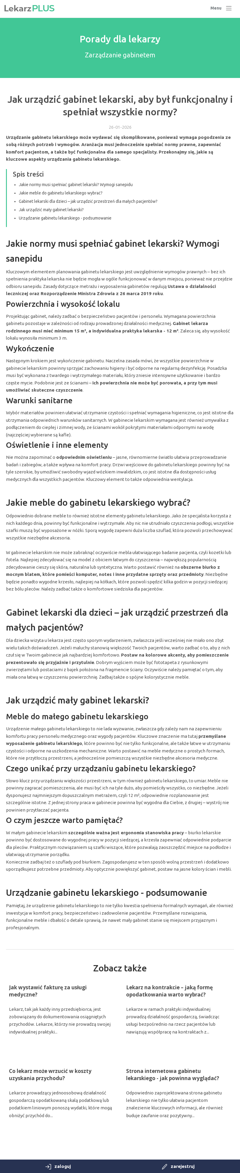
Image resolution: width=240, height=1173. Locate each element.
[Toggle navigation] (221, 8)
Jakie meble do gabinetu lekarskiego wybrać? (61, 193)
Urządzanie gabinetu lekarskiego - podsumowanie (65, 218)
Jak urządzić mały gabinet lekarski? (51, 209)
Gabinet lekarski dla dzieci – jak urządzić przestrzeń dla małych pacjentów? (88, 201)
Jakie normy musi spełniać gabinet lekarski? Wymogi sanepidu (76, 184)
